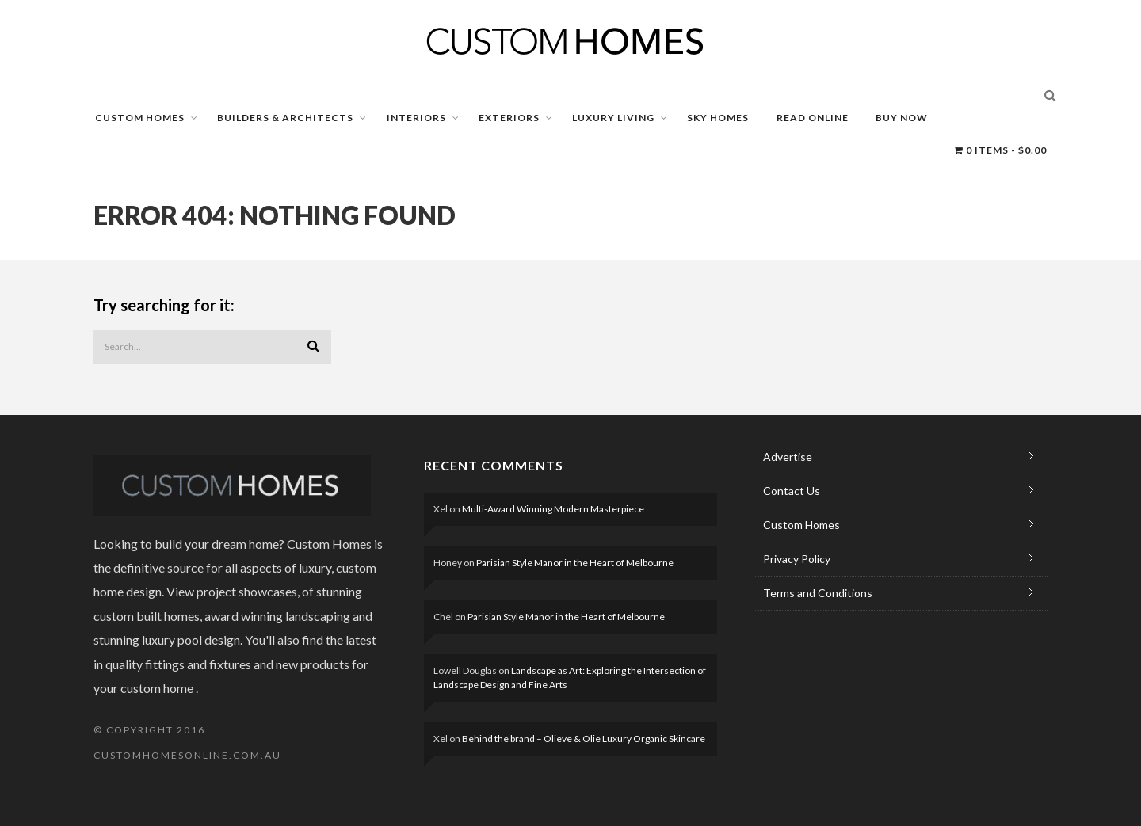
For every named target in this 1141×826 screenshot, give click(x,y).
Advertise (787, 456)
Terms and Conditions (817, 593)
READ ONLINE (813, 118)
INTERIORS (416, 118)
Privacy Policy (796, 558)
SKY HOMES (718, 118)
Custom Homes (801, 524)
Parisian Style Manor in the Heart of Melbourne (575, 563)
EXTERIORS (509, 118)
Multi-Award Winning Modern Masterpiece (553, 509)
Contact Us (791, 490)
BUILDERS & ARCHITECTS (285, 118)
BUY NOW (902, 118)
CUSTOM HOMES (140, 118)
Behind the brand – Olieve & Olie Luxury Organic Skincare (583, 738)
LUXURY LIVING (613, 118)
